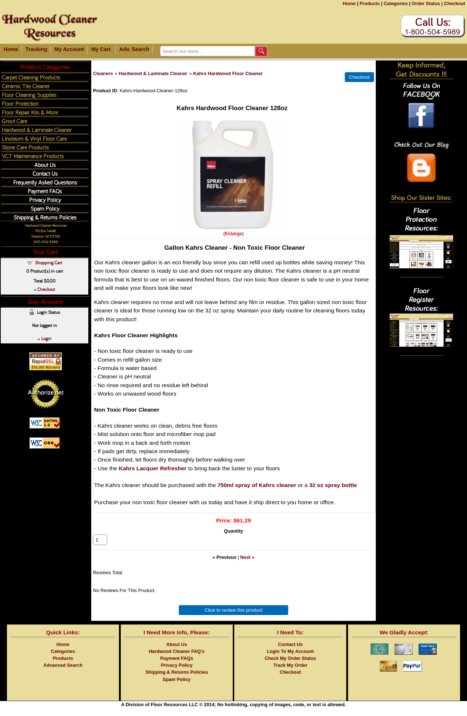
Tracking (36, 49)
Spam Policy (45, 208)
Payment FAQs (45, 191)
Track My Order (290, 673)
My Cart (101, 49)
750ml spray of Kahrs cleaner (256, 485)
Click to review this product (234, 618)
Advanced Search (62, 673)
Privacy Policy (45, 199)
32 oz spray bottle (333, 485)
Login (46, 338)
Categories (396, 3)
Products (369, 3)
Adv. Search (134, 49)
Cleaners (103, 73)
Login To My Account (290, 659)
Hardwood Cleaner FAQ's (177, 659)
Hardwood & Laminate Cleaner (153, 73)
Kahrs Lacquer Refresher (152, 468)
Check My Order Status (290, 666)
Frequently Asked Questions (45, 182)
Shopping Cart (48, 262)
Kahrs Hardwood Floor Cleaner (228, 73)
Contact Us (45, 173)
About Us (45, 164)
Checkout (454, 3)
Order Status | (427, 3)
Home (349, 3)
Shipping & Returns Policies (45, 217)
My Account (69, 49)
